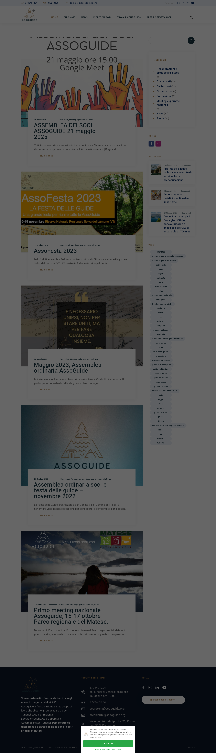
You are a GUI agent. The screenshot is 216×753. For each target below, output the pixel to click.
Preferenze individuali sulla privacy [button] (108, 750)
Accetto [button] (108, 743)
